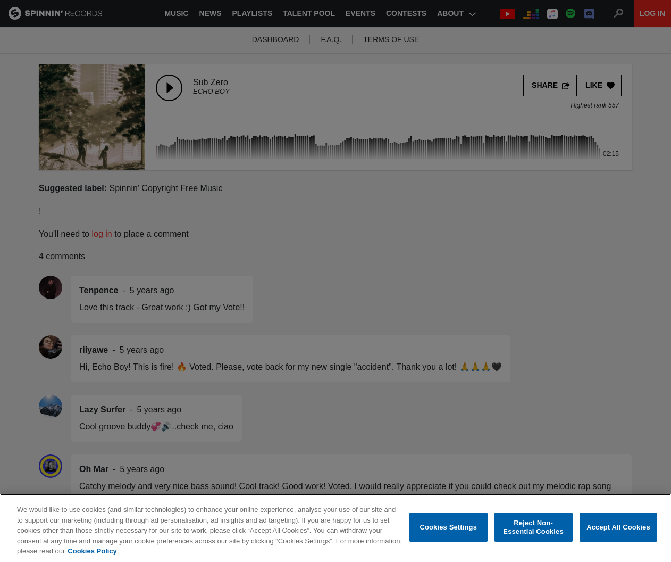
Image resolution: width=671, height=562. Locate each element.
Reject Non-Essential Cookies (533, 527)
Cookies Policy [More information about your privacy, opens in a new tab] (92, 552)
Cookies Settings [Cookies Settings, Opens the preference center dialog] (448, 528)
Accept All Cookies (618, 528)
